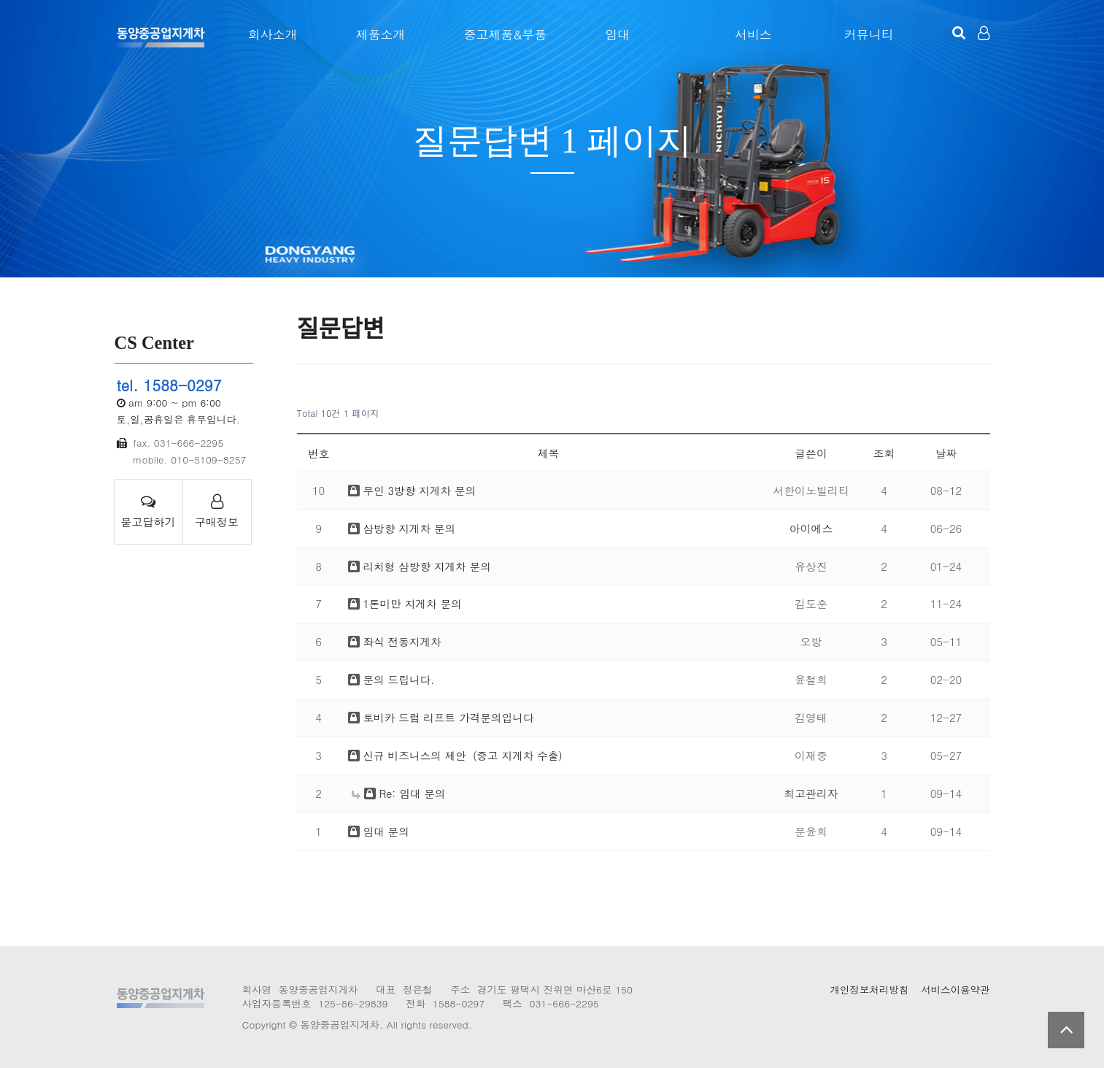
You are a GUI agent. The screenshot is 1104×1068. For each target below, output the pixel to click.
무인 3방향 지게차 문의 (413, 490)
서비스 (750, 34)
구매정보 (217, 511)
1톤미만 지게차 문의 (406, 603)
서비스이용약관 (954, 989)
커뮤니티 (867, 34)
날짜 (946, 453)
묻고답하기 (148, 511)
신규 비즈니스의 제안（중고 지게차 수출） (461, 755)
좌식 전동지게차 (396, 641)
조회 (884, 453)
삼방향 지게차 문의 (403, 528)
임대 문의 (379, 831)
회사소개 (268, 34)
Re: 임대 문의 (399, 793)
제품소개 (376, 34)
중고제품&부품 (500, 34)
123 (160, 36)
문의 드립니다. (392, 679)
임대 (613, 34)
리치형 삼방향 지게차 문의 (421, 566)
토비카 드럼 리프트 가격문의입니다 (443, 717)
